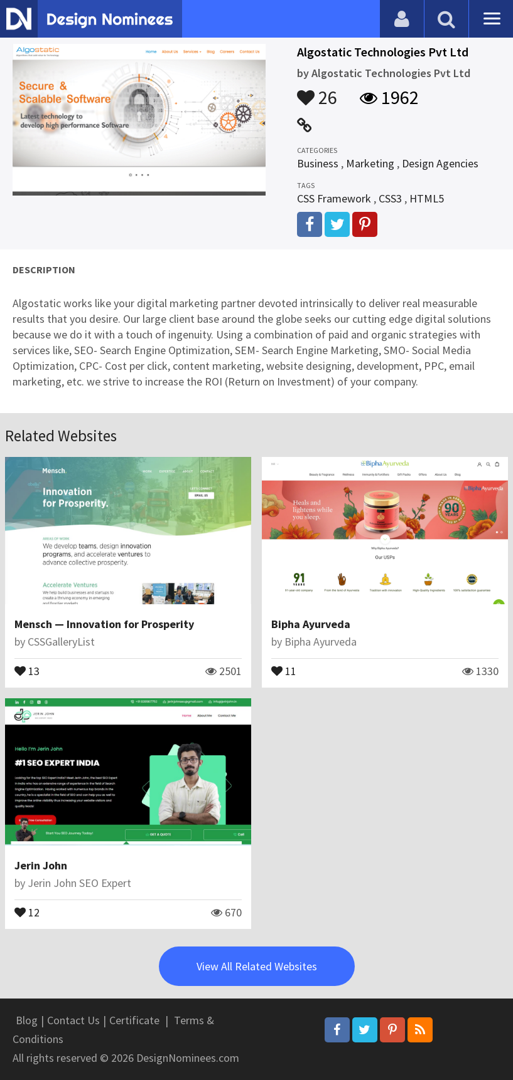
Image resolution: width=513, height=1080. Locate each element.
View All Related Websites (257, 966)
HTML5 (426, 198)
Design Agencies (440, 163)
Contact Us (73, 1020)
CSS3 (390, 198)
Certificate (134, 1020)
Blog (27, 1020)
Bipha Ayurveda (310, 624)
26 (317, 91)
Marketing (370, 163)
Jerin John (40, 865)
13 (27, 670)
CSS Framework (334, 198)
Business (317, 163)
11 (283, 670)
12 (27, 911)
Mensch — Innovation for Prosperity (104, 624)
